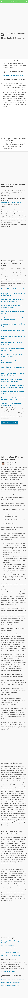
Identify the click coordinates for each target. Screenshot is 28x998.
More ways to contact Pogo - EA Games (12, 955)
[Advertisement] (14, 122)
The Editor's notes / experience (10, 952)
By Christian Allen (11, 462)
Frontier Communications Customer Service (13, 980)
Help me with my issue (9, 422)
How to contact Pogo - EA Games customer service (13, 949)
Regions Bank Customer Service (10, 985)
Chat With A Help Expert (8, 971)
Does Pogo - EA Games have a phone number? (11, 941)
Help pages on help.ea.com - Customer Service (15, 75)
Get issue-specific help (7, 945)
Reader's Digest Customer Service (10, 982)
